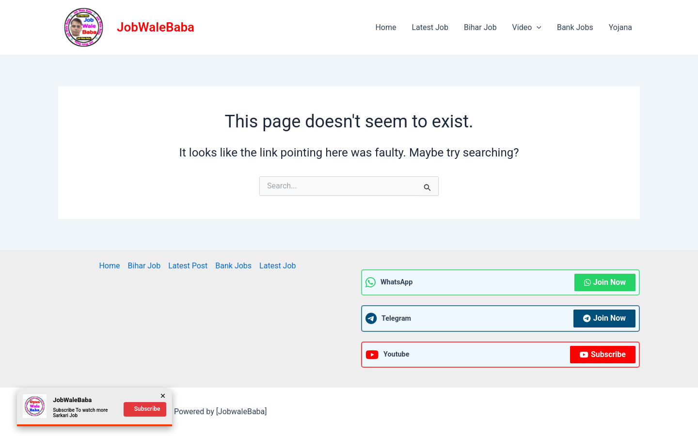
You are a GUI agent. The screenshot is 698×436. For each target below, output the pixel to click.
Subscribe (603, 354)
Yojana (620, 27)
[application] (536, 27)
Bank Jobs (575, 27)
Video (526, 27)
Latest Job (430, 27)
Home (385, 27)
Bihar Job (480, 27)
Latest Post (187, 265)
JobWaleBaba (155, 27)
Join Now (605, 282)
